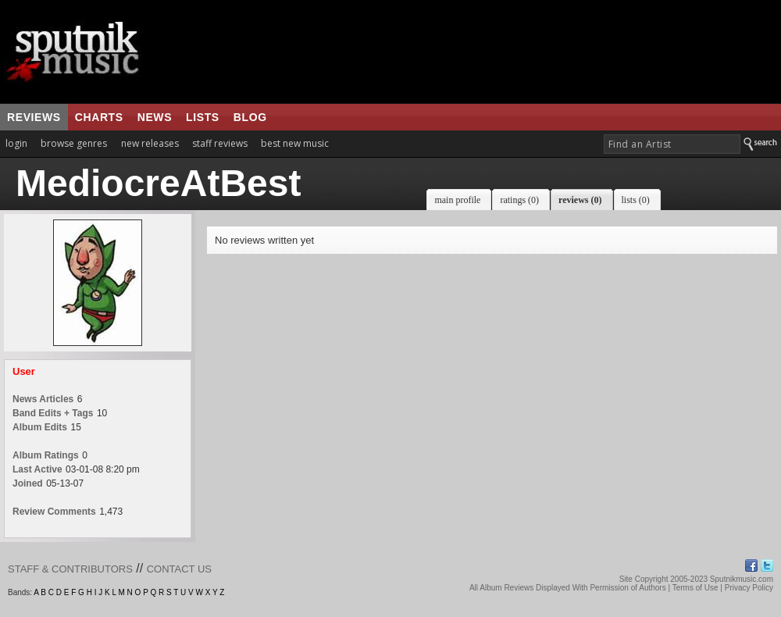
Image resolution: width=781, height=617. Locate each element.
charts (99, 117)
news (154, 117)
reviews (34, 117)
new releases (150, 143)
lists (202, 117)
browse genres (74, 143)
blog (250, 117)
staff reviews (220, 143)
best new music (295, 143)
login (16, 143)
